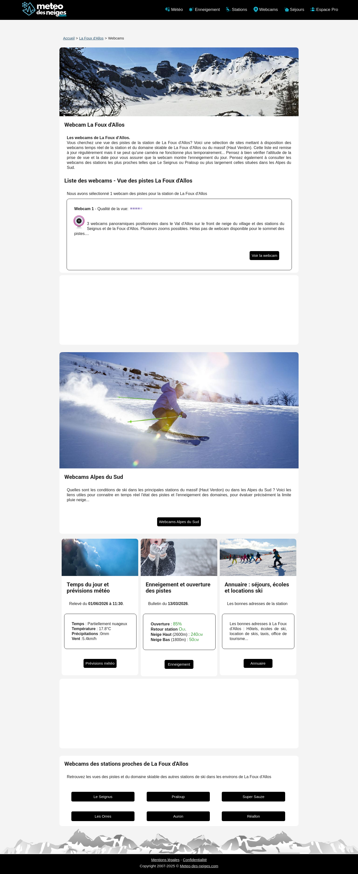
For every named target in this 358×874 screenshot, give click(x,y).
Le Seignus (102, 797)
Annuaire (258, 663)
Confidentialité (195, 860)
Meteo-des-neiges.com (199, 866)
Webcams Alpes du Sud (179, 522)
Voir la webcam (264, 255)
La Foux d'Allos (91, 38)
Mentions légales (165, 860)
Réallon (253, 816)
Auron (178, 816)
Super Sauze (254, 797)
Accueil (69, 38)
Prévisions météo (100, 663)
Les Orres (103, 816)
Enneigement (179, 664)
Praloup (178, 797)
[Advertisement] (179, 310)
